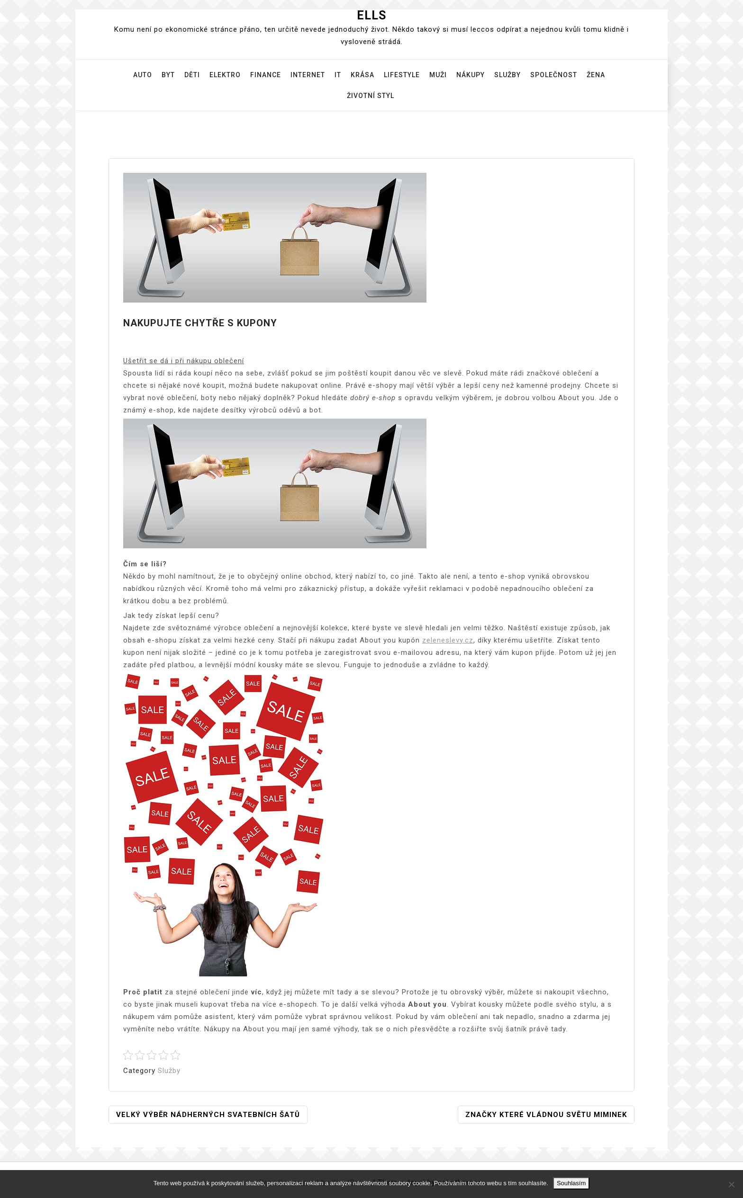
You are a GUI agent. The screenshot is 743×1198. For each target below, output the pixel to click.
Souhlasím (571, 1183)
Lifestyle (402, 75)
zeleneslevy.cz (447, 640)
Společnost (553, 75)
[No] (731, 1184)
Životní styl (370, 95)
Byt (168, 75)
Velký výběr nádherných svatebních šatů (208, 1114)
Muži (438, 75)
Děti (192, 75)
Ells (371, 15)
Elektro (225, 75)
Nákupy (470, 75)
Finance (265, 75)
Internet (307, 75)
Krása (362, 75)
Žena (596, 75)
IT (338, 75)
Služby (507, 75)
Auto (142, 75)
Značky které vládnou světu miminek (546, 1114)
